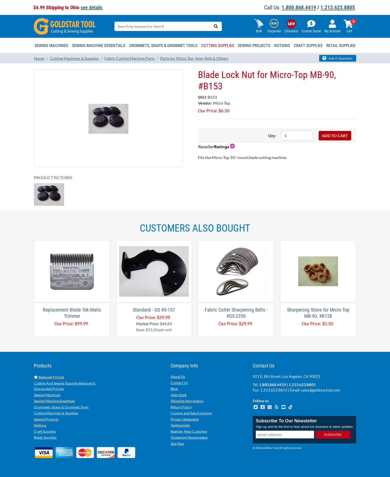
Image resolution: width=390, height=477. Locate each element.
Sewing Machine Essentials (54, 401)
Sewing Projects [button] (254, 45)
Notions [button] (282, 45)
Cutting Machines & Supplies (56, 413)
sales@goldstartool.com (320, 390)
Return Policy (181, 407)
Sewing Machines (47, 395)
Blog (174, 389)
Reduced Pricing (49, 377)
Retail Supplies (45, 437)
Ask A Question (337, 58)
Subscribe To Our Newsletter (286, 420)
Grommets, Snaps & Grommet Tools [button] (163, 45)
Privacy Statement (185, 419)
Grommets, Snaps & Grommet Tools (61, 407)
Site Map (177, 443)
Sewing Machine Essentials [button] (98, 45)
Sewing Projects (46, 419)
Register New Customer (189, 431)
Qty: (272, 135)
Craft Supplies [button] (308, 45)
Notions (40, 425)
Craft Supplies (45, 431)
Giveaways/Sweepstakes (189, 437)
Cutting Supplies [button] (217, 45)
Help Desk (179, 395)
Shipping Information (187, 401)
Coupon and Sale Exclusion (191, 413)
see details (91, 7)
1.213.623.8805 (337, 7)
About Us (178, 376)
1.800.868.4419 (299, 7)
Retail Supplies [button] (340, 45)
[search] (216, 26)
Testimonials (180, 425)
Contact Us (179, 383)
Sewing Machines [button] (51, 45)
